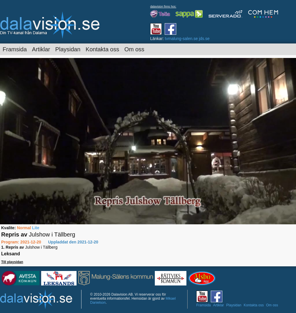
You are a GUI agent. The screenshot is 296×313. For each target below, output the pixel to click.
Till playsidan (12, 262)
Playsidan (68, 49)
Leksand (10, 253)
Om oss (134, 49)
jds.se (204, 38)
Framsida (15, 49)
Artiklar (41, 49)
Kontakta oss (102, 49)
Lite (35, 227)
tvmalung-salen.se (181, 38)
